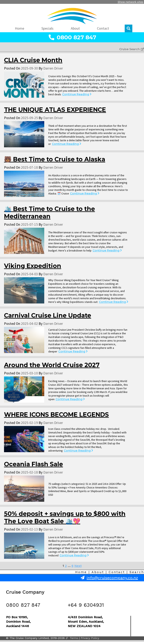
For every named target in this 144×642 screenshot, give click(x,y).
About (98, 572)
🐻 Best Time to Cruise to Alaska (54, 159)
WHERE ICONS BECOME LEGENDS (56, 414)
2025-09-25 (29, 117)
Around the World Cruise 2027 (52, 365)
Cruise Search (131, 49)
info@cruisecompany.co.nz (112, 577)
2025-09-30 (29, 68)
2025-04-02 (29, 323)
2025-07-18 (29, 167)
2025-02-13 (29, 529)
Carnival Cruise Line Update (47, 315)
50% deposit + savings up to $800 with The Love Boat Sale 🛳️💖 (64, 517)
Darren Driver (53, 68)
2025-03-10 (29, 373)
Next (78, 566)
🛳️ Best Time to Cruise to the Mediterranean (49, 212)
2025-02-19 (29, 422)
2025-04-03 (29, 274)
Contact (117, 572)
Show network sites (130, 1)
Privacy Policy (90, 638)
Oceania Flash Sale (33, 464)
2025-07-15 (29, 224)
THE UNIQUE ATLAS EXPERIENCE (55, 109)
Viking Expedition (32, 266)
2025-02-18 (29, 472)
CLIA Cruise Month (33, 60)
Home (81, 572)
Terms (74, 638)
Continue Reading (77, 94)
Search (137, 572)
